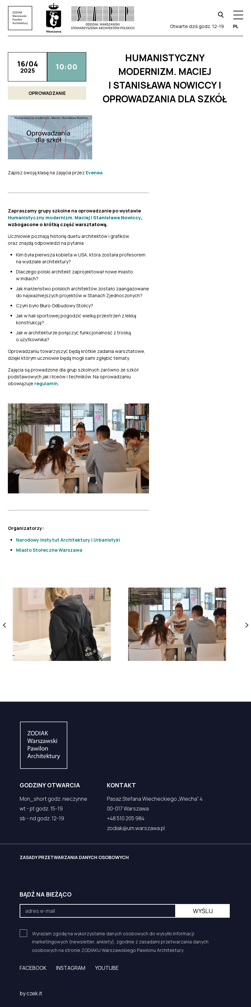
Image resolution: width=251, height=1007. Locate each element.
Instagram (70, 967)
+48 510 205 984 (125, 818)
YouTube (107, 967)
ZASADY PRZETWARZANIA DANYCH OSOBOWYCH (74, 857)
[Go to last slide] (4, 625)
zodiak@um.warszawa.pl (136, 828)
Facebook (33, 967)
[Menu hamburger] (238, 15)
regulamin (46, 383)
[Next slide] (246, 625)
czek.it (34, 993)
